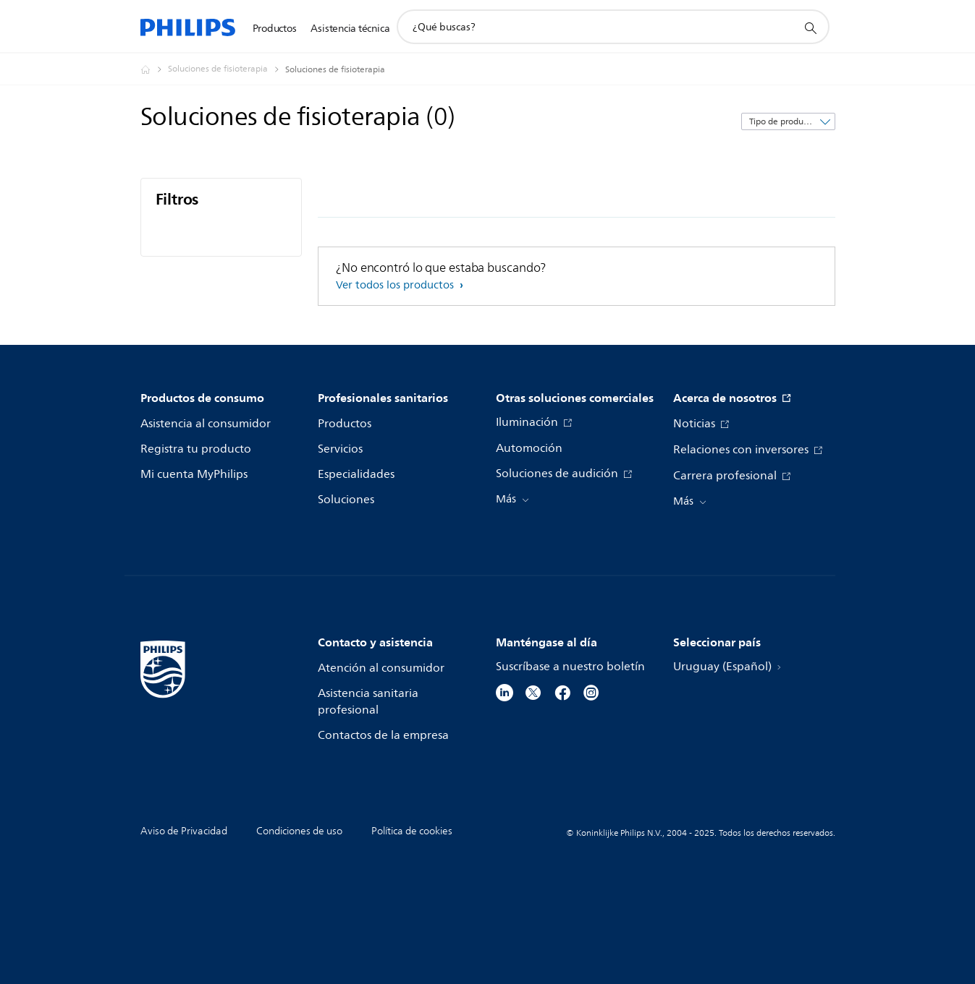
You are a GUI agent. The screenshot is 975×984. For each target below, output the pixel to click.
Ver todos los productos (396, 285)
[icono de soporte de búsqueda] (810, 27)
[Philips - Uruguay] (154, 69)
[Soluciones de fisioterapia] (226, 69)
